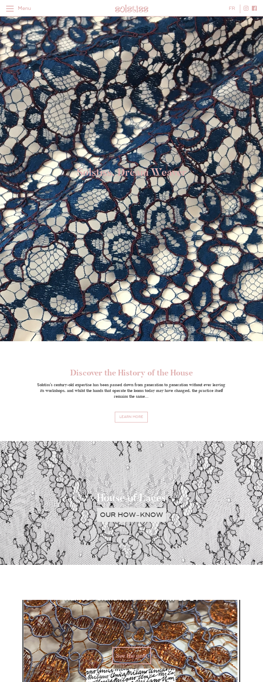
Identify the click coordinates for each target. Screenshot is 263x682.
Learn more (131, 417)
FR (232, 8)
